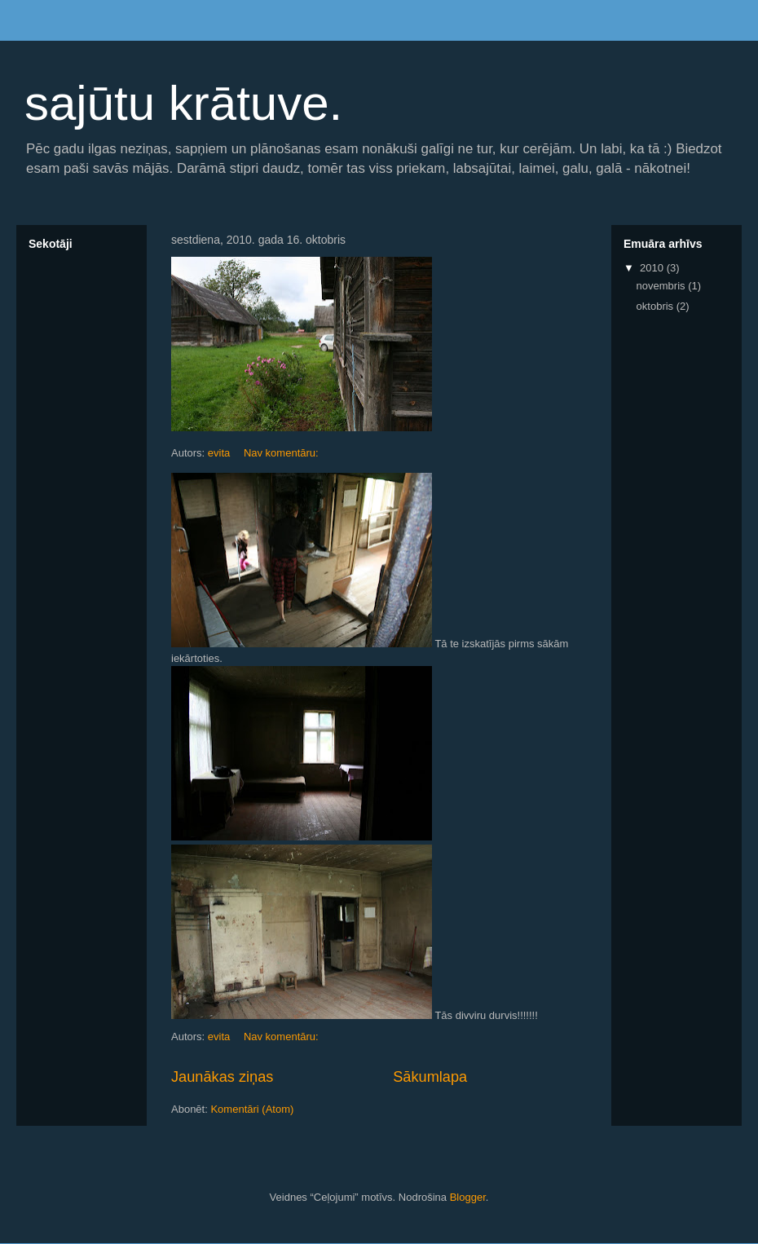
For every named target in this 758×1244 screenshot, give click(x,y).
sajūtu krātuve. (183, 103)
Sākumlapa (430, 1077)
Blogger (468, 1197)
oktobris (656, 306)
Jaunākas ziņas (222, 1077)
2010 (653, 268)
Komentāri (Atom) (251, 1109)
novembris (663, 286)
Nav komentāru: (282, 453)
